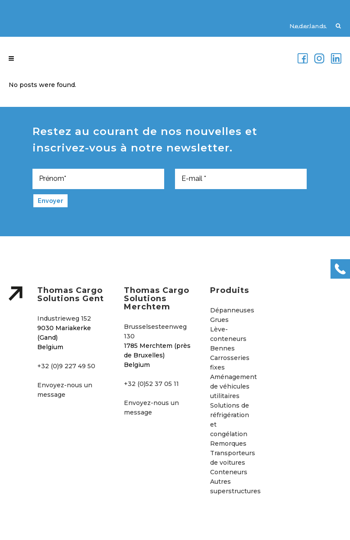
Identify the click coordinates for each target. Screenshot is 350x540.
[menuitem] (304, 25)
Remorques (228, 443)
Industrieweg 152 (64, 318)
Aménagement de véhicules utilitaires (233, 386)
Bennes (222, 348)
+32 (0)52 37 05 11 (151, 384)
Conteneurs (228, 472)
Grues (219, 320)
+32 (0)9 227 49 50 (66, 366)
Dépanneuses (232, 310)
